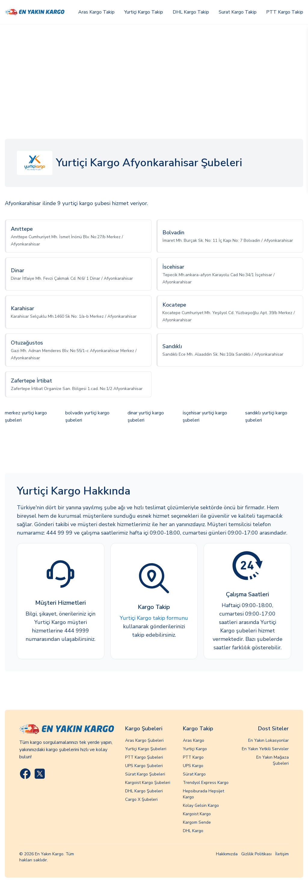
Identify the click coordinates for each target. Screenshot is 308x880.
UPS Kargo (193, 766)
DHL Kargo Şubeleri (144, 791)
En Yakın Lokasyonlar (268, 740)
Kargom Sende (197, 822)
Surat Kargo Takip (238, 12)
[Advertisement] (154, 69)
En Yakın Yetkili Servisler (265, 749)
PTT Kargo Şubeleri (144, 757)
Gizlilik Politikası (256, 854)
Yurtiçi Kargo (195, 749)
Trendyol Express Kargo (206, 782)
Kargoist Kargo (197, 814)
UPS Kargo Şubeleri (144, 766)
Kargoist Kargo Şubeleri (147, 782)
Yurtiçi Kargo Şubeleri (145, 749)
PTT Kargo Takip (284, 12)
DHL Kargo (193, 831)
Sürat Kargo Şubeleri (145, 774)
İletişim (282, 854)
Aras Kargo (193, 740)
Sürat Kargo (194, 774)
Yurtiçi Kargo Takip (143, 12)
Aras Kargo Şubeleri (144, 740)
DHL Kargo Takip (191, 12)
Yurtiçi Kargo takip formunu (154, 618)
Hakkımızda (227, 854)
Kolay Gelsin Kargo (201, 805)
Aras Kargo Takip (96, 12)
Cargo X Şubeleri (141, 799)
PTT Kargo (193, 757)
